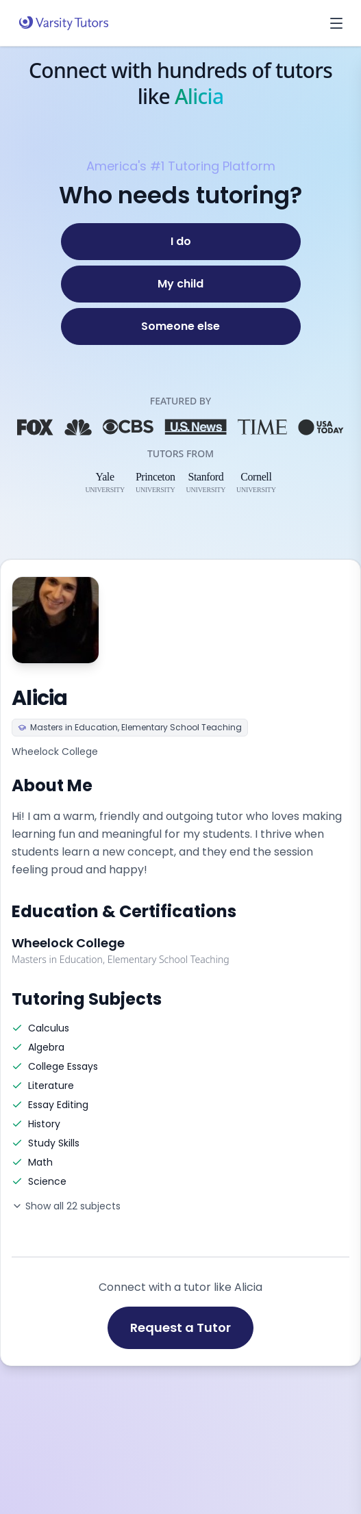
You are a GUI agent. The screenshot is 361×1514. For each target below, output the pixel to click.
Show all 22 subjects (66, 1206)
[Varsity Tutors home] (63, 23)
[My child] (181, 284)
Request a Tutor (180, 1327)
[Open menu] (336, 23)
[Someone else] (181, 326)
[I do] (181, 241)
